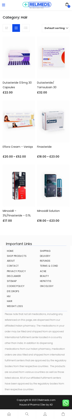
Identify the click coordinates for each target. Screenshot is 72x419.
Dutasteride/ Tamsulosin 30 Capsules (46, 87)
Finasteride (44, 147)
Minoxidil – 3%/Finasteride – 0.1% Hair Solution (17, 215)
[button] (55, 28)
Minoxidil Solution (48, 211)
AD (51, 404)
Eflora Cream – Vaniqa (18, 147)
